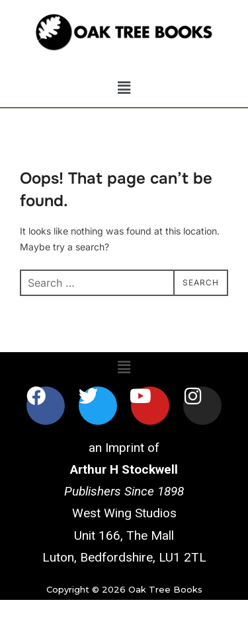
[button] (123, 88)
